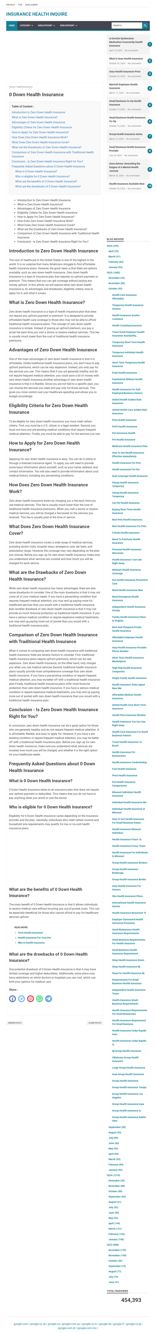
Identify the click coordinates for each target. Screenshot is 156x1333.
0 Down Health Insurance (126, 532)
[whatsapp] (39, 998)
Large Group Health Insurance (128, 1067)
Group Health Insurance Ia (126, 1110)
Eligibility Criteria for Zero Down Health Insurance (42, 127)
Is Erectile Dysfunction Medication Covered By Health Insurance (126, 42)
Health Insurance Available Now (126, 183)
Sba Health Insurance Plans (127, 896)
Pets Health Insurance (124, 420)
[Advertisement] (54, 58)
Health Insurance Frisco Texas (128, 846)
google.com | (21, 1324)
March (114, 256)
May (113, 1148)
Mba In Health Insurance (31, 942)
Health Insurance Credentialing (129, 762)
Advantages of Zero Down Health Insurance (38, 122)
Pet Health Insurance (123, 439)
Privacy (10, 5)
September (117, 1127)
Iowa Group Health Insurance (128, 1074)
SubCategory (45, 25)
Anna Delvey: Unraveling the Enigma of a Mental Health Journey (124, 167)
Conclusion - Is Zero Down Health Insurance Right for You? (47, 161)
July (113, 1137)
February (116, 261)
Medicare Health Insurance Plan (130, 446)
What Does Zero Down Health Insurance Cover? (41, 142)
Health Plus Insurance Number (129, 715)
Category (25, 25)
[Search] (127, 25)
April (114, 251)
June (114, 1143)
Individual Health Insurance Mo (129, 802)
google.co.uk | (38, 1324)
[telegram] (48, 998)
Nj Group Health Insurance (126, 1051)
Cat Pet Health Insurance (126, 503)
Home (12, 25)
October (115, 288)
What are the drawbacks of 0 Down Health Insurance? (48, 186)
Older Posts (95, 1023)
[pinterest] (30, 998)
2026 (113, 245)
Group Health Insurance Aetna (125, 134)
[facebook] (12, 998)
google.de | (105, 1324)
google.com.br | (67, 1328)
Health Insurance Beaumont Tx (129, 912)
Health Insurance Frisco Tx (126, 839)
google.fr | (118, 1324)
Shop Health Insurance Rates (128, 960)
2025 (113, 272)
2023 (113, 1244)
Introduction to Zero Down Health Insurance (38, 112)
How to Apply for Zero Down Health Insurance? (40, 132)
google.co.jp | (133, 1324)
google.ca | (54, 1324)
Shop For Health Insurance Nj (128, 973)
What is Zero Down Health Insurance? (35, 117)
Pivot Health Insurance (124, 775)
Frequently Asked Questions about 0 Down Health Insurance (48, 166)
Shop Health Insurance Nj (126, 966)
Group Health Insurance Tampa (129, 1087)
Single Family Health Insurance (129, 678)
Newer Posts (14, 1023)
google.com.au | (71, 1324)
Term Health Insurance (30, 932)
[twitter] (21, 998)
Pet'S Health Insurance (124, 426)
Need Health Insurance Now (127, 590)
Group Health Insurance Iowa (128, 1104)
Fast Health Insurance (124, 769)
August (115, 1132)
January (116, 267)
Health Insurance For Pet (126, 469)
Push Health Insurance (124, 372)
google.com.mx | (87, 1328)
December (117, 278)
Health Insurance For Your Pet (34, 937)
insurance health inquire (36, 14)
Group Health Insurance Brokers (129, 862)
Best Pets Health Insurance (127, 519)
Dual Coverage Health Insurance (130, 476)
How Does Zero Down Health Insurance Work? (40, 137)
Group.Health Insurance (125, 1080)
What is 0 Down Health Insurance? (36, 171)
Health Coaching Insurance (127, 325)
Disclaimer (31, 5)
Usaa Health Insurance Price (124, 71)
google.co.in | (89, 1324)
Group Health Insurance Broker (129, 879)
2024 (113, 1175)
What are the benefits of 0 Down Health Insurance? (46, 181)
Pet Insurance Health (123, 433)
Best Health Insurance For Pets (129, 526)
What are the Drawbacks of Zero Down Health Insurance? (47, 147)
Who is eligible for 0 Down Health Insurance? (42, 176)
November (117, 283)
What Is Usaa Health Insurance (126, 58)
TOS (20, 5)
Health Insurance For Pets (126, 463)
